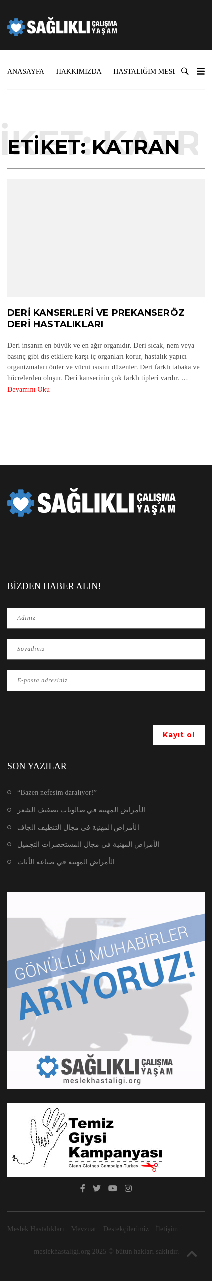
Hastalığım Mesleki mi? (157, 71)
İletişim (167, 1229)
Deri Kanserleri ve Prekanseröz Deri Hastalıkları (96, 318)
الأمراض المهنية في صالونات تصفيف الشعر (81, 810)
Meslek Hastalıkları (35, 1229)
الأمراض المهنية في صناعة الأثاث (66, 862)
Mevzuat (83, 1229)
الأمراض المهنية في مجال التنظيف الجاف (78, 827)
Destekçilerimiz (126, 1229)
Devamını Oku (28, 389)
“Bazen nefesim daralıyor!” (57, 792)
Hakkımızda (79, 71)
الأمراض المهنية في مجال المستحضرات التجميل (88, 844)
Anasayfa (25, 71)
